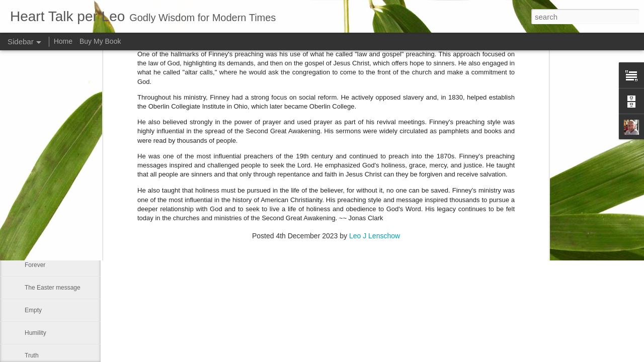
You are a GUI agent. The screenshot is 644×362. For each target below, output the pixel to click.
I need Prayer (43, 174)
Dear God (38, 242)
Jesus (32, 219)
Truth (32, 355)
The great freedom (49, 197)
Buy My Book (100, 41)
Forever (35, 264)
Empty (33, 310)
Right (32, 151)
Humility (35, 332)
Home (63, 41)
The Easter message (52, 287)
